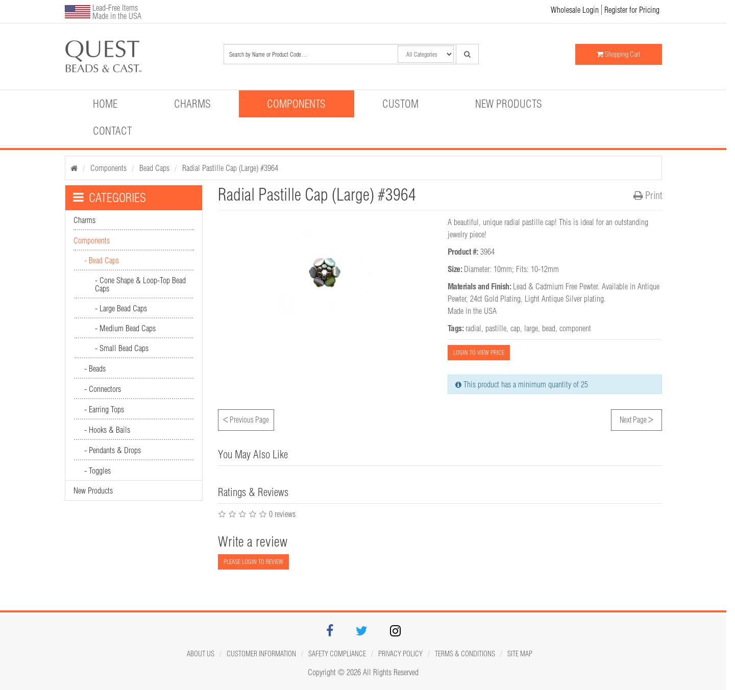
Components (296, 103)
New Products (508, 103)
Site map (519, 653)
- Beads (95, 368)
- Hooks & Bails (107, 430)
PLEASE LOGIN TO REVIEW (253, 561)
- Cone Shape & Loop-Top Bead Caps (140, 284)
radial (473, 328)
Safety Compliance (337, 653)
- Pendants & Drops (112, 450)
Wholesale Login (575, 10)
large (531, 328)
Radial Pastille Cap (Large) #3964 (230, 168)
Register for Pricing (631, 10)
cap (515, 328)
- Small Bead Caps (122, 348)
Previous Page (246, 418)
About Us (200, 653)
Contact (112, 130)
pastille (495, 328)
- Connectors (102, 389)
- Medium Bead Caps (125, 328)
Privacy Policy (400, 653)
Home (105, 103)
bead (548, 328)
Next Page (636, 418)
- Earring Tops (104, 409)
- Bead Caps (101, 260)
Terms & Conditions (465, 653)
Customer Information (261, 653)
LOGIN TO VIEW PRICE (478, 352)
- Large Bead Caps (121, 308)
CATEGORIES (109, 197)
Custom (400, 103)
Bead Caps (154, 168)
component (575, 328)
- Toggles (97, 470)
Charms (192, 103)
